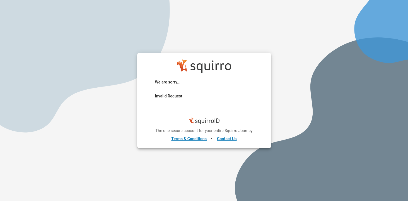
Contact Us (227, 139)
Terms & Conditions (189, 139)
